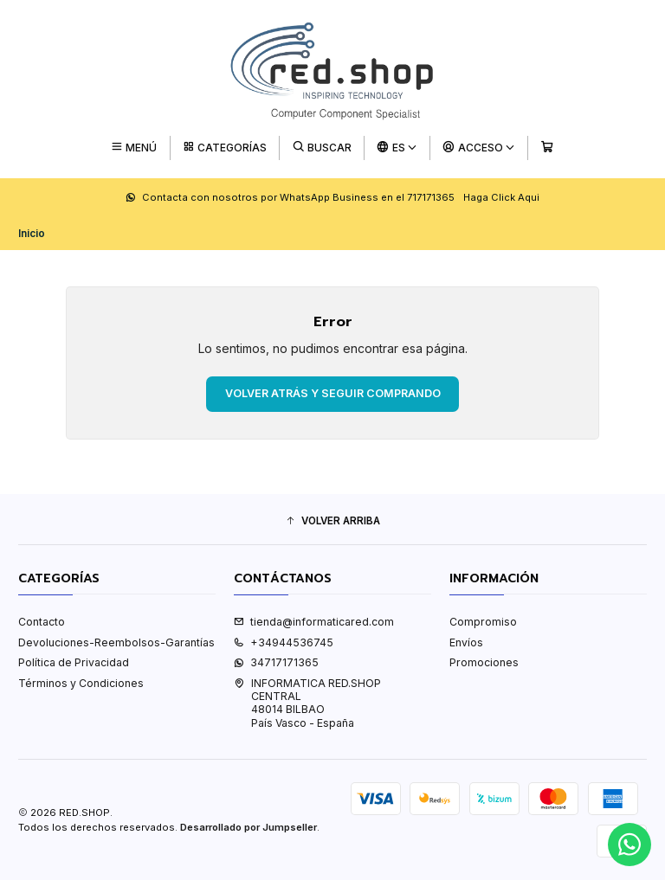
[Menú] (133, 147)
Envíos (466, 642)
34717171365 (276, 662)
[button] (332, 521)
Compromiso (483, 621)
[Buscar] (322, 147)
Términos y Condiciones (81, 683)
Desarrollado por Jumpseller (248, 827)
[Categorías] (224, 147)
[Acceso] (479, 147)
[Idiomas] (397, 147)
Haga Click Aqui (501, 197)
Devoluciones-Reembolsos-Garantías (116, 642)
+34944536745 (283, 642)
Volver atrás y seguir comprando (333, 393)
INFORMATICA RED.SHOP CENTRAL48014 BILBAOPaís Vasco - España (307, 703)
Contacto (41, 621)
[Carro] (547, 147)
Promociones (484, 662)
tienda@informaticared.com (314, 621)
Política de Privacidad (73, 662)
